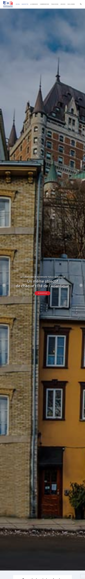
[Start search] (81, 4)
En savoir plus (42, 301)
